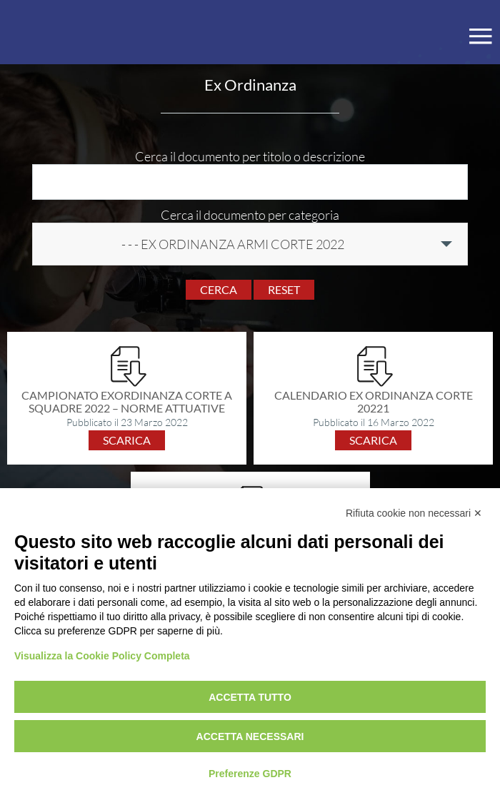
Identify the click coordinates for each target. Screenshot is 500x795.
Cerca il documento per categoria (250, 215)
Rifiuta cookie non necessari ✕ (414, 513)
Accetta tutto (250, 697)
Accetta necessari (250, 736)
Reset (284, 289)
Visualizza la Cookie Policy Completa (102, 656)
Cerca (218, 289)
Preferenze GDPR (250, 773)
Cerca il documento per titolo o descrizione (250, 156)
